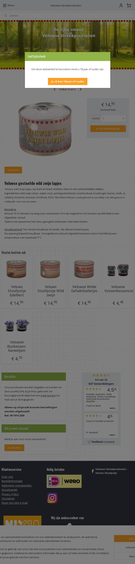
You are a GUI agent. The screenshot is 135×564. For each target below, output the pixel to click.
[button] (67, 81)
